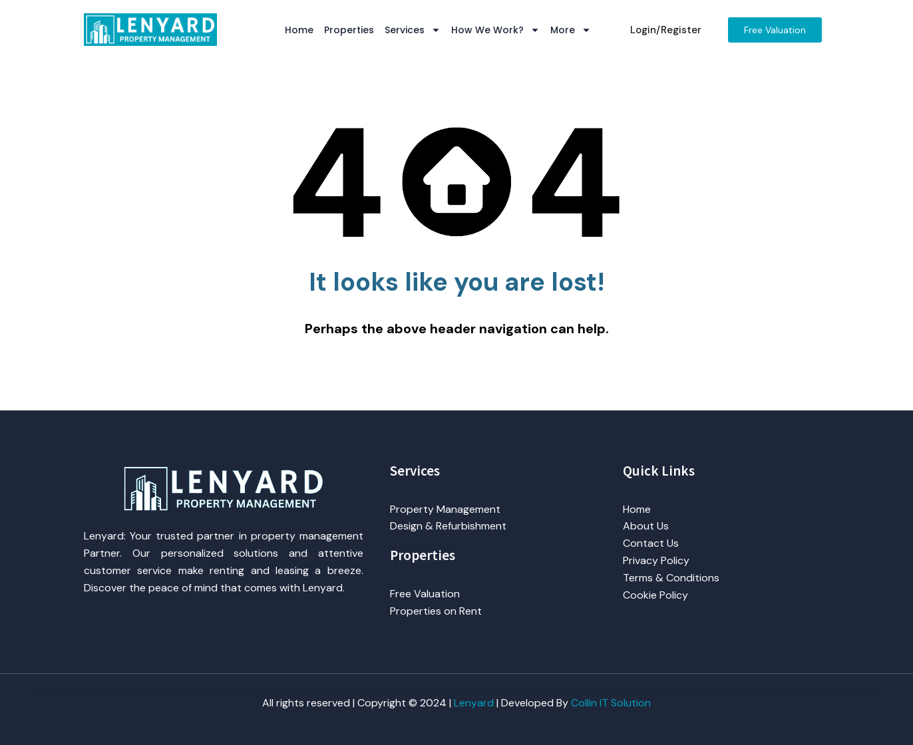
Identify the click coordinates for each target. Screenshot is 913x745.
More (570, 30)
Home (299, 30)
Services (413, 30)
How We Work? (495, 30)
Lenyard (474, 703)
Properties (349, 30)
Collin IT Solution (611, 703)
